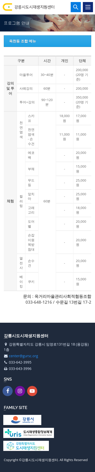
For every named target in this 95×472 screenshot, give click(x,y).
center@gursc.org (23, 355)
